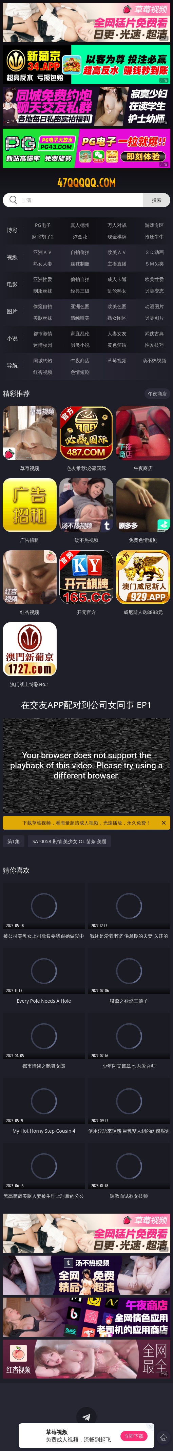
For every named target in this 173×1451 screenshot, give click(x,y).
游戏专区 (154, 225)
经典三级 (80, 290)
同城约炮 (42, 360)
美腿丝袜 (42, 318)
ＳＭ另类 (154, 263)
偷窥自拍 (42, 306)
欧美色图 (117, 306)
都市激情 (42, 333)
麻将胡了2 (43, 236)
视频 (12, 257)
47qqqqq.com (86, 183)
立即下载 (133, 1436)
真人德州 (80, 225)
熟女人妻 (42, 263)
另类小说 (80, 345)
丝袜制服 (80, 263)
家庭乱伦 (80, 333)
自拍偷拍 (80, 252)
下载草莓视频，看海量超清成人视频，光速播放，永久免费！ (94, 823)
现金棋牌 (117, 236)
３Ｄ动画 (154, 252)
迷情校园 (42, 345)
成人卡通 (117, 279)
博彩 (12, 230)
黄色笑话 (117, 345)
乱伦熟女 (117, 290)
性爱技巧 (154, 345)
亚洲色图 (80, 306)
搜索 (156, 200)
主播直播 (117, 263)
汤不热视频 (154, 360)
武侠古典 (154, 333)
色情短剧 (80, 372)
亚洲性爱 (42, 279)
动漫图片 (154, 306)
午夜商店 (80, 360)
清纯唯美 (80, 318)
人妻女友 (117, 333)
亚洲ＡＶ (42, 252)
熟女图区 (117, 318)
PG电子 (43, 225)
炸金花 (80, 236)
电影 (12, 284)
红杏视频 (42, 372)
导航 (12, 365)
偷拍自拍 (80, 279)
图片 (12, 311)
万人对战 (117, 225)
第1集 (13, 841)
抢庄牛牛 (154, 236)
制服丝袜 (42, 290)
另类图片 (154, 318)
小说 (12, 338)
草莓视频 (117, 360)
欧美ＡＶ (117, 252)
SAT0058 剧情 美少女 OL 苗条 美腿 (70, 841)
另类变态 (154, 290)
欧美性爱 (154, 279)
